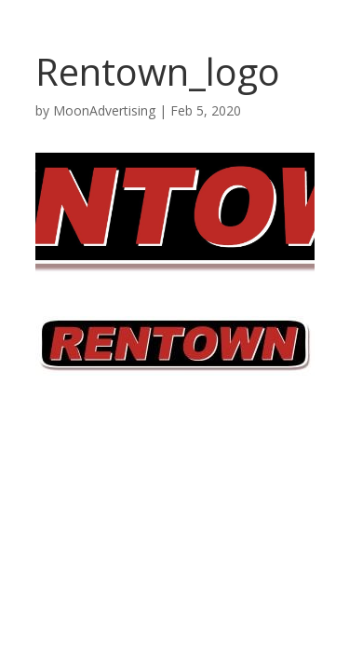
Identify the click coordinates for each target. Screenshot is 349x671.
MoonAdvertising (104, 110)
